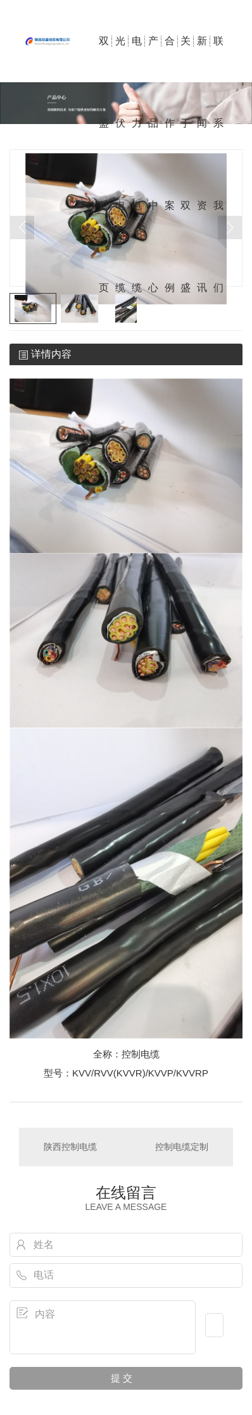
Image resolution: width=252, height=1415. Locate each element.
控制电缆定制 (181, 1147)
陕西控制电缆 (70, 1147)
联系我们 (218, 58)
